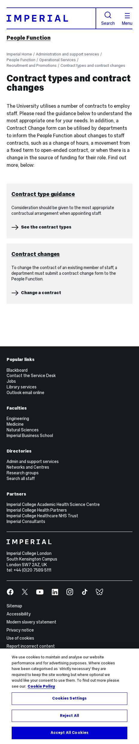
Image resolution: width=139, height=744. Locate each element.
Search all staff (21, 549)
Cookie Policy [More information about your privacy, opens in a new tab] (41, 686)
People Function (29, 37)
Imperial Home (19, 54)
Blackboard (17, 441)
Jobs (11, 452)
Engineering (18, 490)
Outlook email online (25, 463)
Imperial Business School (30, 506)
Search (108, 18)
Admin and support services (33, 532)
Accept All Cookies (69, 732)
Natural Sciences (23, 501)
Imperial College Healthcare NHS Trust (42, 586)
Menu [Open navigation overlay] (127, 19)
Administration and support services (67, 54)
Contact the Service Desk (31, 447)
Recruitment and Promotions (32, 65)
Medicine (15, 495)
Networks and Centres (28, 538)
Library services (22, 458)
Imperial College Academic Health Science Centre (53, 575)
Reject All (69, 715)
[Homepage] (51, 18)
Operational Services (57, 60)
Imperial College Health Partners (37, 581)
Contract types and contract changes (93, 65)
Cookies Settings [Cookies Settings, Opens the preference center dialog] (69, 698)
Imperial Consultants (26, 592)
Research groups (23, 544)
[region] (69, 696)
